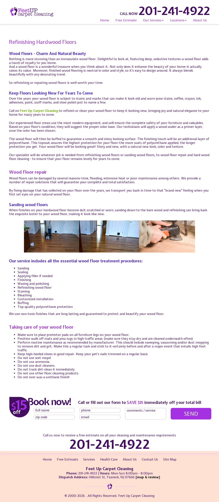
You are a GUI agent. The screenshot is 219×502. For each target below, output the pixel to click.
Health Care (109, 459)
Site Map (169, 459)
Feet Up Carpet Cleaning (39, 111)
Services (89, 459)
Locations (178, 20)
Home (104, 20)
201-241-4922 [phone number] (174, 11)
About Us (200, 20)
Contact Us (150, 459)
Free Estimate (126, 20)
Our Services (153, 20)
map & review (148, 477)
